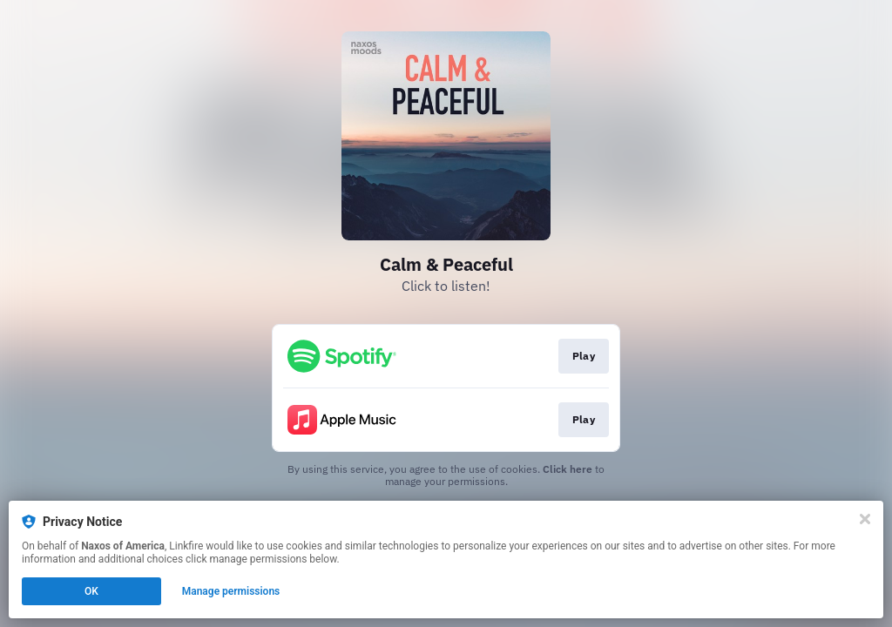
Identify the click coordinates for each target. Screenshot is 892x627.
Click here (567, 468)
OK (91, 591)
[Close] (865, 519)
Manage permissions (231, 591)
